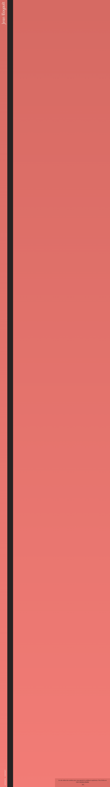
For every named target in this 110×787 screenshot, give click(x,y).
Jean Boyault (3, 13)
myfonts (5, 781)
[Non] (108, 783)
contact (5, 773)
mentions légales (84, 782)
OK (83, 784)
